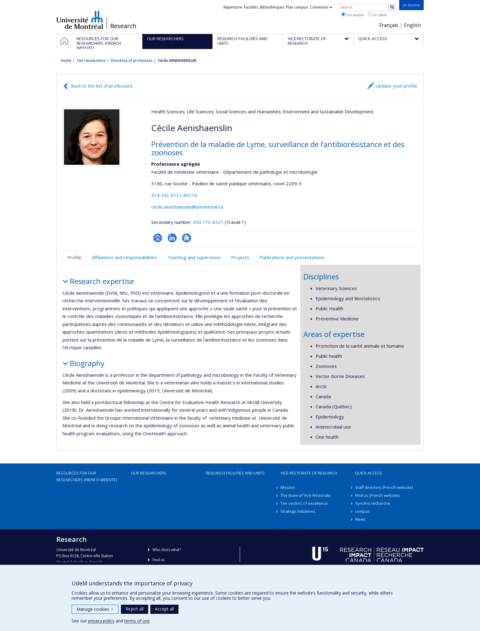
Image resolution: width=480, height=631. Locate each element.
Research (123, 26)
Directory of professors (131, 60)
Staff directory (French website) (384, 487)
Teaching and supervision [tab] (194, 257)
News (360, 519)
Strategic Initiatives (297, 511)
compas (362, 511)
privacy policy (101, 621)
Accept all (164, 609)
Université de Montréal (79, 20)
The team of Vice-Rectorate (305, 495)
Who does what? (166, 549)
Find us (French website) (377, 495)
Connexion (321, 7)
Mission (287, 487)
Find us (158, 559)
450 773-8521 (209, 222)
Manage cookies (95, 609)
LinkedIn (172, 238)
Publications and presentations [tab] (292, 257)
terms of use (137, 621)
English (412, 25)
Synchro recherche (372, 503)
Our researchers (91, 60)
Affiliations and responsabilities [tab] (124, 257)
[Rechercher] (392, 7)
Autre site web (186, 238)
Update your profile (396, 86)
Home (66, 60)
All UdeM (377, 14)
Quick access (368, 473)
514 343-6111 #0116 (174, 195)
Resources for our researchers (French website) (86, 476)
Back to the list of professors (102, 86)
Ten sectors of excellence (304, 503)
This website (352, 14)
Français (388, 25)
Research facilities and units (235, 473)
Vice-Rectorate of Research (308, 473)
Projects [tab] (240, 257)
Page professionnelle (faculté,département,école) (158, 238)
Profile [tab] (74, 257)
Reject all (135, 609)
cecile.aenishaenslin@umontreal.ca (187, 207)
